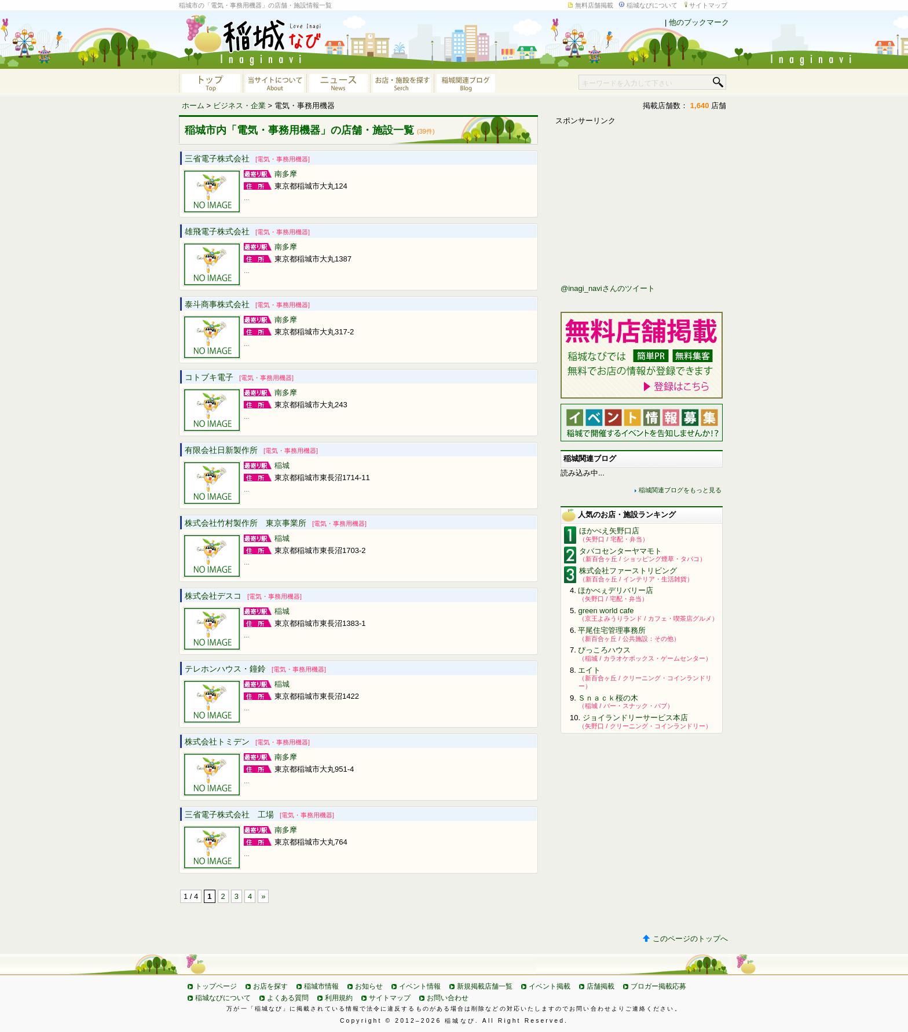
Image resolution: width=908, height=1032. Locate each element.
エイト (589, 670)
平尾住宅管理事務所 (612, 630)
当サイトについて (274, 82)
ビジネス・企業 (239, 105)
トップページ (216, 986)
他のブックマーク (699, 22)
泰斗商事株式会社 (247, 304)
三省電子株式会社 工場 (259, 814)
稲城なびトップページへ (211, 82)
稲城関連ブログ (465, 82)
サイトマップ (708, 5)
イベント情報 (420, 986)
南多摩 (285, 173)
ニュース (338, 82)
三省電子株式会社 (247, 158)
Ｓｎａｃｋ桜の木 (608, 698)
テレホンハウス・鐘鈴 (255, 668)
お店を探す (270, 986)
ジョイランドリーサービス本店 (635, 717)
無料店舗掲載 (594, 5)
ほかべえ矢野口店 (609, 530)
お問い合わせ (447, 998)
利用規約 (339, 998)
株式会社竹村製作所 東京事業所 (276, 523)
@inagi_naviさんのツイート (608, 288)
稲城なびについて (652, 5)
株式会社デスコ (243, 595)
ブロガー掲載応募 (658, 986)
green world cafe (606, 610)
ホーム (193, 105)
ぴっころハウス (604, 650)
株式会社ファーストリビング (628, 570)
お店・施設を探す (402, 82)
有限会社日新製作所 (251, 450)
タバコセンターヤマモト (620, 551)
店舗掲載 (600, 986)
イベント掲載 (549, 986)
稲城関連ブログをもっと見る (680, 489)
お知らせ (369, 986)
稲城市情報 (321, 986)
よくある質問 (288, 998)
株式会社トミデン (247, 741)
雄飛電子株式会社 (247, 231)
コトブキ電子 (239, 377)
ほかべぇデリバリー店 (615, 590)
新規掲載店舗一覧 (484, 986)
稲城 (282, 465)
